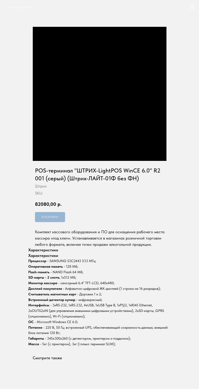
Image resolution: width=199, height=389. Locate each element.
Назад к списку (21, 7)
